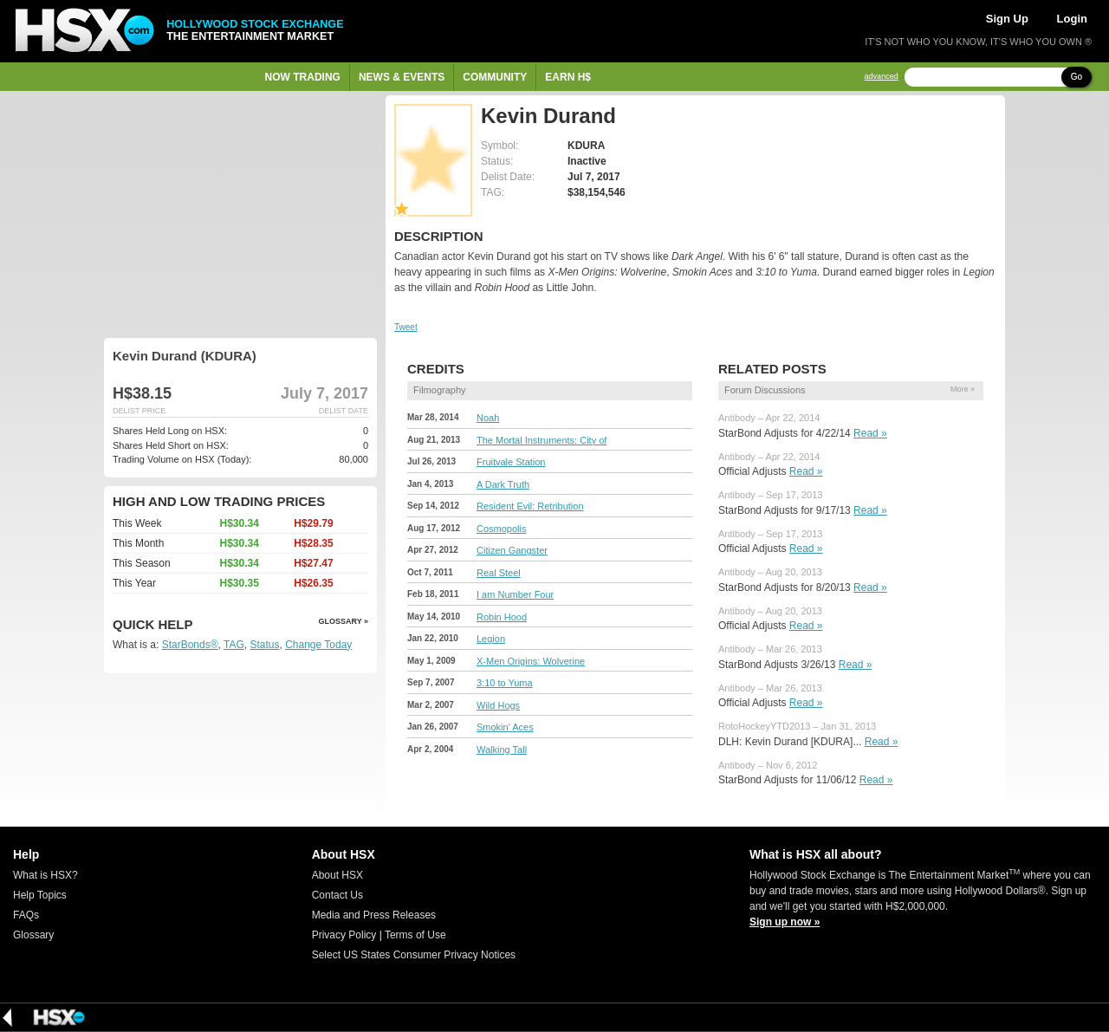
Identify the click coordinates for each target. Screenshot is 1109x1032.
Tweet (406, 327)
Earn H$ (568, 77)
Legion (491, 638)
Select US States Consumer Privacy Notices (414, 955)
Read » (870, 433)
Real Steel (499, 573)
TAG (234, 645)
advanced (881, 77)
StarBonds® (190, 645)
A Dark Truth (503, 484)
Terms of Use (415, 935)
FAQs (26, 915)
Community (495, 77)
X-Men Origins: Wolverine (531, 661)
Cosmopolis (501, 528)
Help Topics (40, 895)
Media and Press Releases (374, 915)
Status (264, 645)
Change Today (318, 645)
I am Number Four (515, 594)
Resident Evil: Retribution (530, 506)
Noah (488, 417)
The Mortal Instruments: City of (541, 440)
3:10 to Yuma (505, 683)
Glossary (33, 935)
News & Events (401, 77)
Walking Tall (502, 749)
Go (1076, 76)
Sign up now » (784, 922)
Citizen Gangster (512, 550)
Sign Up (1007, 18)
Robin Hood (502, 617)
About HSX (337, 875)
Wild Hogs (498, 705)
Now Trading (302, 77)
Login (1072, 18)
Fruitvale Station (511, 462)
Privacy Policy (344, 935)
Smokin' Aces (505, 727)
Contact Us (337, 895)
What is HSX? (45, 875)
